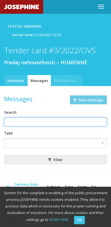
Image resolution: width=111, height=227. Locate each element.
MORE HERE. (59, 219)
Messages (39, 80)
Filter (55, 159)
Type (8, 132)
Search (10, 112)
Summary (15, 80)
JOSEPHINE (21, 7)
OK (79, 220)
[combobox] (55, 143)
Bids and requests (68, 80)
